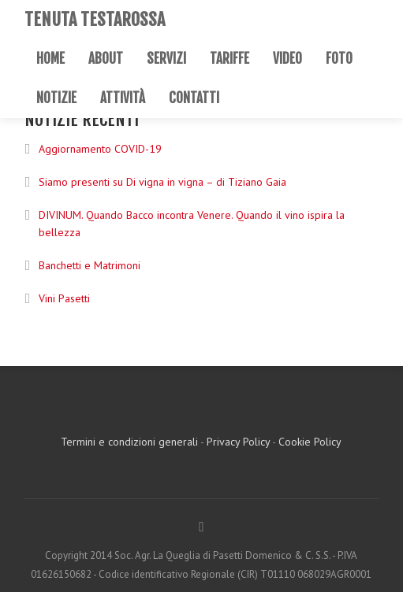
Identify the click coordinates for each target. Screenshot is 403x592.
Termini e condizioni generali (129, 442)
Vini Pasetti (64, 298)
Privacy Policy (238, 442)
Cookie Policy (309, 442)
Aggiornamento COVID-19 (100, 149)
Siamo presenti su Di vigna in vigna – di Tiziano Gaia (162, 182)
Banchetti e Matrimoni (89, 265)
